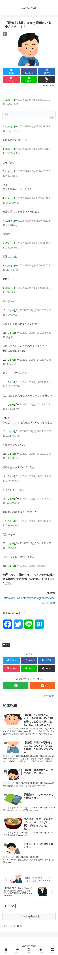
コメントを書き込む (29, 916)
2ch (6, 644)
